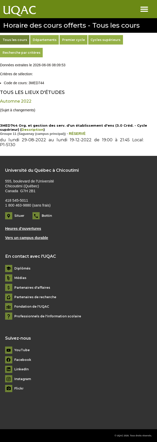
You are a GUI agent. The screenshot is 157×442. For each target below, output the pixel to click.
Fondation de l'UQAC (31, 306)
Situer (19, 216)
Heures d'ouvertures (23, 229)
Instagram (22, 379)
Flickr (19, 388)
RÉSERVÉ (77, 134)
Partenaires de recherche (35, 297)
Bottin (47, 216)
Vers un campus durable (26, 238)
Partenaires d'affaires (32, 287)
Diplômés (22, 268)
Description (32, 129)
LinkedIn (21, 369)
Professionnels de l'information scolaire (47, 316)
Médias (20, 278)
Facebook (22, 360)
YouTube (22, 350)
